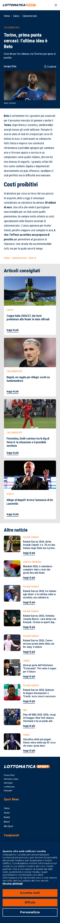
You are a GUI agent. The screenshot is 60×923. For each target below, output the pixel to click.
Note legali (8, 783)
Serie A (32, 257)
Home (7, 15)
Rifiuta (30, 902)
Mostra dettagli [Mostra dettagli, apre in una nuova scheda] (13, 883)
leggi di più (13, 330)
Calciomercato (29, 15)
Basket (7, 817)
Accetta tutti (30, 893)
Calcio (16, 15)
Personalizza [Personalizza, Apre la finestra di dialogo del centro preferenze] (30, 912)
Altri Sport (8, 826)
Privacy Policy (9, 775)
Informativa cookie (11, 779)
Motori (7, 821)
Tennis (7, 812)
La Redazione (9, 787)
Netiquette (8, 790)
